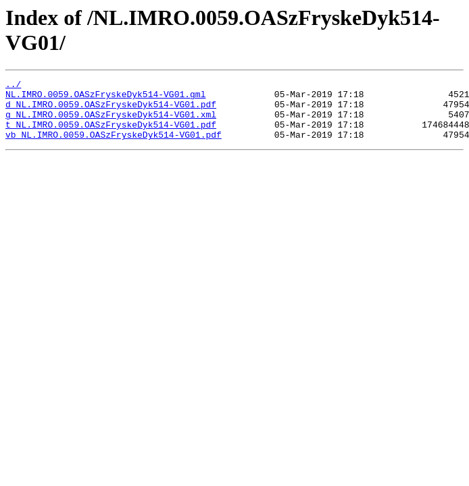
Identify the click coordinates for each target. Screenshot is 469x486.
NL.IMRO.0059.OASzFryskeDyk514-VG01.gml (105, 98)
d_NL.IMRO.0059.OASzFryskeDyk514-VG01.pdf (110, 110)
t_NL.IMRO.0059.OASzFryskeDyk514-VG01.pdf (110, 134)
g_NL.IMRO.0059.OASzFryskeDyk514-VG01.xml (110, 122)
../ (13, 86)
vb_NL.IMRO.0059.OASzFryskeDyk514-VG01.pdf (113, 146)
